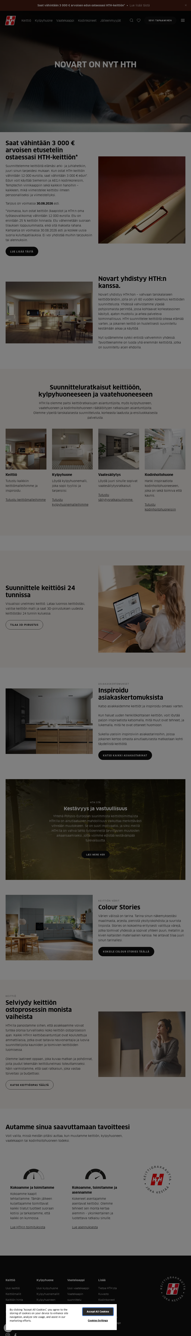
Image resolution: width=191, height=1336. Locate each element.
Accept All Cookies (98, 1311)
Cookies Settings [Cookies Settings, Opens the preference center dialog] (98, 1320)
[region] (61, 1317)
